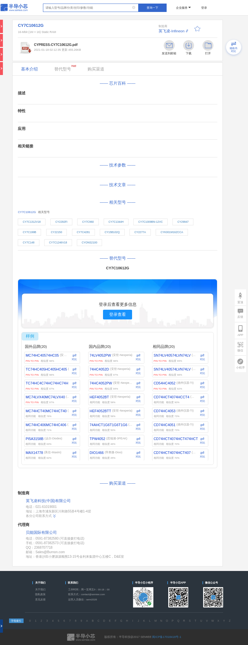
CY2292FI (61, 221)
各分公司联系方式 (41, 516)
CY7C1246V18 (58, 242)
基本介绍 (29, 69)
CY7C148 (28, 242)
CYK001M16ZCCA (171, 232)
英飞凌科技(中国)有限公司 (48, 501)
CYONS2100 (89, 242)
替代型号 (65, 67)
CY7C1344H (116, 221)
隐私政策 (40, 594)
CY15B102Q (112, 232)
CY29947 (183, 221)
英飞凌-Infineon (172, 31)
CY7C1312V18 (31, 221)
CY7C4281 (83, 232)
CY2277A (140, 232)
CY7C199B (29, 232)
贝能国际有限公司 (41, 532)
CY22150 (56, 232)
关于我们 (40, 589)
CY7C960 (88, 221)
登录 (204, 7)
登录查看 (117, 314)
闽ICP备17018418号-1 (166, 637)
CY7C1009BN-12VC (150, 221)
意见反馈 (40, 599)
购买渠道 (96, 69)
